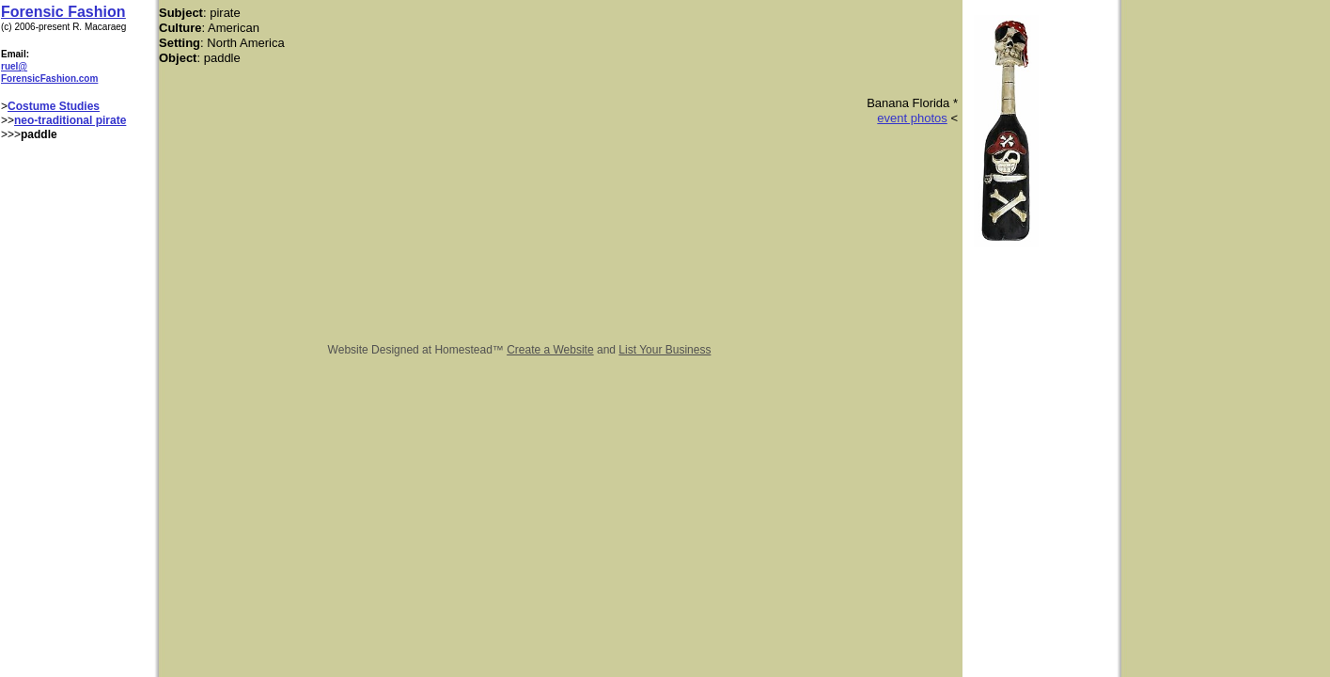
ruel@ (14, 66)
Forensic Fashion (63, 12)
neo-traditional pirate (70, 120)
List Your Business (664, 349)
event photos (912, 118)
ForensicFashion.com (49, 78)
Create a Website (550, 349)
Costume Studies (54, 106)
